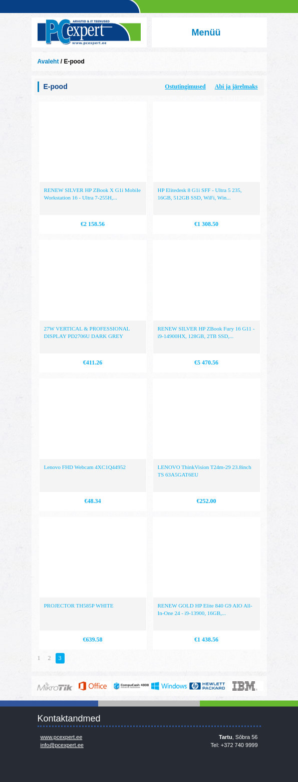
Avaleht (48, 61)
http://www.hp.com (207, 686)
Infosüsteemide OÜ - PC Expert (89, 33)
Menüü (206, 33)
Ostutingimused (185, 86)
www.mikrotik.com (55, 686)
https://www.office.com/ (93, 686)
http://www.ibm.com (245, 686)
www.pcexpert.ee (62, 737)
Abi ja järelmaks (236, 86)
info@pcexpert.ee (62, 745)
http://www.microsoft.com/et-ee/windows (169, 686)
